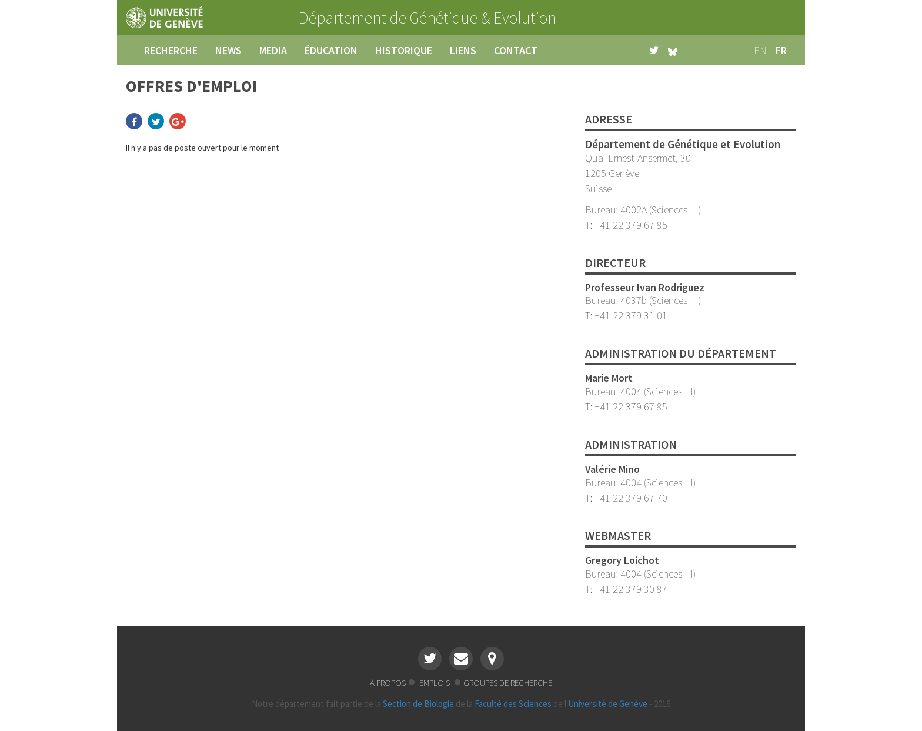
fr (781, 50)
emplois (435, 682)
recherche (171, 50)
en (760, 50)
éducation (331, 50)
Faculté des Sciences (513, 703)
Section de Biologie (418, 703)
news (228, 50)
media (273, 50)
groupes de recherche (507, 682)
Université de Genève (607, 703)
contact (515, 50)
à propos (388, 682)
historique (403, 50)
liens (463, 50)
